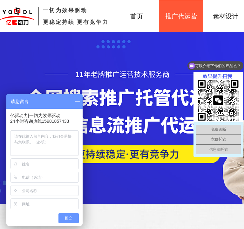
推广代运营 (181, 16)
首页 (136, 16)
